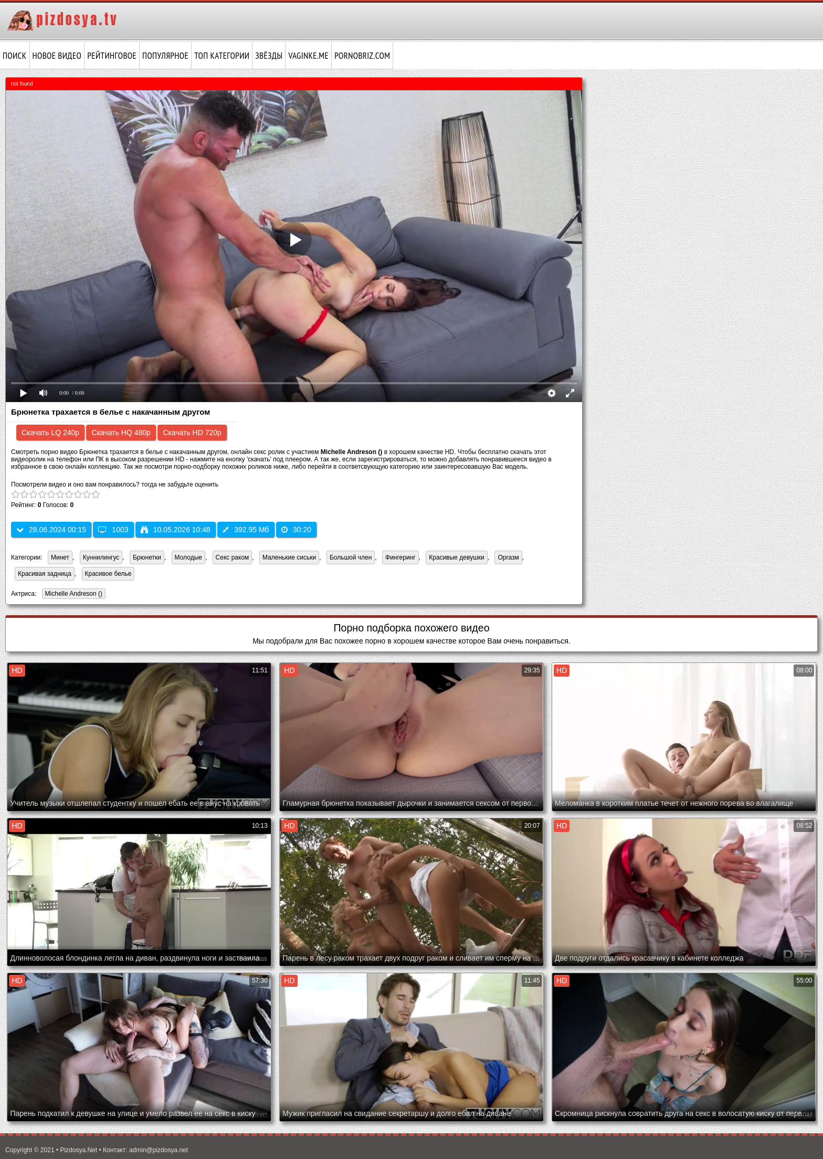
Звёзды (268, 55)
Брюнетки (147, 557)
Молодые (188, 557)
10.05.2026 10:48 (175, 529)
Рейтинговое (111, 55)
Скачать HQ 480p (120, 432)
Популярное (165, 55)
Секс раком (232, 557)
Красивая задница (44, 573)
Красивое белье (108, 573)
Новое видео (57, 55)
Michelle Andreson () (72, 594)
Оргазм (508, 557)
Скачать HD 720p (192, 432)
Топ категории (221, 55)
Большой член (351, 557)
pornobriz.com (362, 55)
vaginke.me (308, 55)
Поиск (15, 55)
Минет (60, 557)
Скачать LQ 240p (50, 432)
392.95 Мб (246, 529)
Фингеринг (400, 557)
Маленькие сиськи (289, 557)
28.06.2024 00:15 (51, 529)
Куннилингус (101, 557)
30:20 (296, 529)
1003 (113, 529)
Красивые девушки (456, 557)
